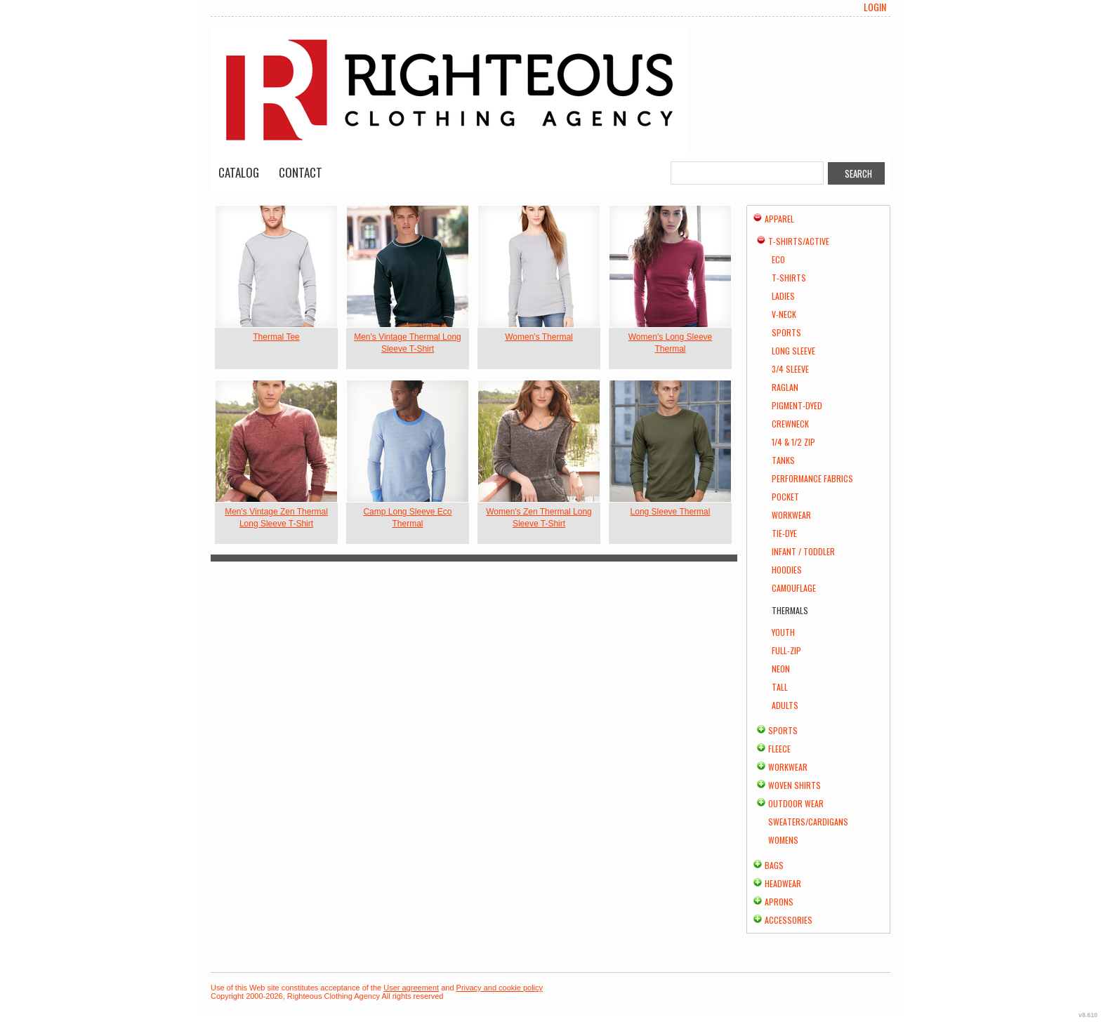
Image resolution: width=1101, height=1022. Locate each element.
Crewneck (790, 424)
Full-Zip (786, 650)
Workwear (791, 515)
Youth (783, 632)
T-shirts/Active (798, 241)
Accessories (788, 920)
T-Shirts (789, 278)
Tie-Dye (784, 533)
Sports (786, 332)
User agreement (411, 987)
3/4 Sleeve (790, 369)
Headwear (783, 883)
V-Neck (784, 314)
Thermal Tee (276, 337)
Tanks (783, 460)
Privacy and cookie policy (499, 987)
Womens (783, 840)
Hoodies (787, 570)
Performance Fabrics (812, 478)
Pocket (785, 497)
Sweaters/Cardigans (808, 822)
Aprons (779, 902)
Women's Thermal (539, 337)
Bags (774, 865)
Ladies (783, 296)
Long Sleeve (793, 351)
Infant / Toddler (803, 551)
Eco (778, 259)
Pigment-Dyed (797, 405)
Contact (300, 172)
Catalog (238, 172)
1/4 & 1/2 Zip (793, 442)
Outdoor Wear (796, 803)
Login (875, 7)
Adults (785, 705)
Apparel (779, 219)
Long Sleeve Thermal (671, 512)
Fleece (779, 749)
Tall (780, 687)
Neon (781, 669)
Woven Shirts (794, 785)
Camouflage (794, 588)
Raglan (785, 387)
